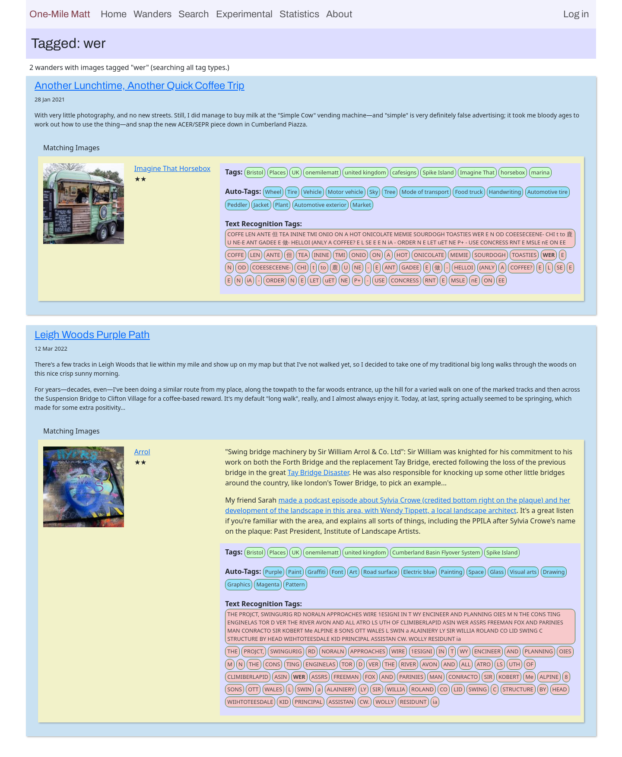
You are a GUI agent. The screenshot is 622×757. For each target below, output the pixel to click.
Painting (452, 572)
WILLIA (396, 689)
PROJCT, (254, 651)
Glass (497, 572)
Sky (373, 192)
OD (242, 267)
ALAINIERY (341, 689)
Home (114, 14)
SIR (488, 677)
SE (560, 267)
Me (529, 677)
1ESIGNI (421, 651)
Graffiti (317, 572)
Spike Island (438, 172)
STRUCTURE (518, 689)
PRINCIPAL (308, 702)
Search (193, 14)
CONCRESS (405, 280)
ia (435, 702)
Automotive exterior (320, 205)
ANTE (273, 255)
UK (295, 172)
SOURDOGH (489, 255)
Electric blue (419, 572)
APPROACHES (367, 651)
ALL (466, 664)
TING (293, 664)
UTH (514, 664)
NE (358, 267)
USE (379, 280)
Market (361, 205)
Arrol (142, 451)
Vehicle (312, 192)
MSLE (458, 280)
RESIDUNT (413, 702)
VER (373, 664)
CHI (301, 267)
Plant (282, 205)
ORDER (275, 280)
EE (501, 280)
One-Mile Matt (59, 14)
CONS (272, 664)
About (339, 14)
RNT (430, 280)
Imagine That (477, 172)
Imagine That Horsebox (172, 168)
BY (542, 689)
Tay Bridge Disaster (318, 472)
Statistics (299, 14)
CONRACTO (463, 677)
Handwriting (505, 192)
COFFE (235, 255)
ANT (389, 267)
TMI (340, 255)
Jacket (261, 205)
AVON (429, 664)
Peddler (237, 205)
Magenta (267, 584)
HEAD (559, 689)
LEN (255, 255)
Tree (389, 192)
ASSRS (319, 677)
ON (376, 255)
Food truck (468, 192)
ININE (321, 255)
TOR (347, 664)
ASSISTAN (341, 702)
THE (232, 651)
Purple (273, 572)
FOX (370, 677)
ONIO (358, 255)
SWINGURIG (285, 651)
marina (540, 172)
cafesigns (404, 172)
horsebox (513, 172)
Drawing (554, 572)
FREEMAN (346, 677)
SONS (234, 689)
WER (549, 255)
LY (364, 689)
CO (443, 689)
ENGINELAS (320, 664)
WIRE (398, 651)
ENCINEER (487, 651)
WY (464, 651)
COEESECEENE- (271, 267)
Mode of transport (425, 192)
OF (529, 664)
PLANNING (539, 651)
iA (249, 280)
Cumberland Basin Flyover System (436, 552)
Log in (576, 14)
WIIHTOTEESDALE (250, 702)
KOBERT (508, 677)
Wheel (273, 192)
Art (353, 572)
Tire (292, 192)
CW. (365, 702)
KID (284, 702)
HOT (402, 255)
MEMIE (459, 255)
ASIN (280, 677)
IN (441, 651)
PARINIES (411, 677)
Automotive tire (547, 192)
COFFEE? (521, 267)
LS (500, 664)
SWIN (304, 689)
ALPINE (549, 677)
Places (278, 172)
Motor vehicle (345, 192)
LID (458, 689)
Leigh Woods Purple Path (92, 334)
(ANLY (487, 267)
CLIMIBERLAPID (247, 677)
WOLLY (384, 702)
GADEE (410, 267)
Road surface (380, 572)
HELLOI (463, 267)
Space (476, 572)
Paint (294, 572)
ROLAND (422, 689)
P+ (357, 280)
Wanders (152, 14)
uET (329, 280)
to (323, 267)
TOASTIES (524, 255)
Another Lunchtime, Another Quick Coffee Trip (139, 85)
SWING (478, 689)
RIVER (408, 664)
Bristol (255, 172)
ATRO (484, 664)
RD (311, 651)
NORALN (332, 651)
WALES (273, 689)
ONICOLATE (429, 255)
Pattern (295, 584)
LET (314, 280)
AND (512, 651)
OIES (565, 651)
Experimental (244, 14)
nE (474, 280)
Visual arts (523, 572)
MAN (435, 677)
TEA (303, 255)
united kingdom (365, 172)
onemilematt (322, 172)
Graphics (238, 584)
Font (337, 572)
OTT (253, 689)
